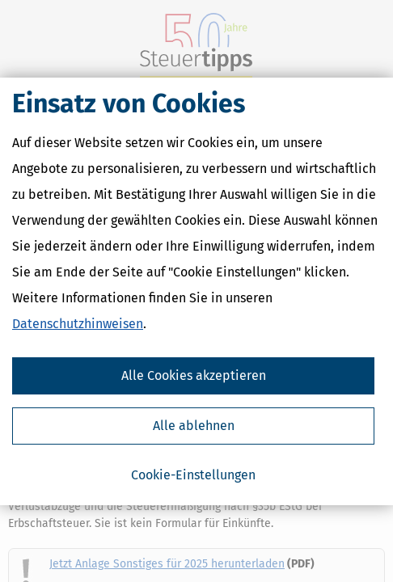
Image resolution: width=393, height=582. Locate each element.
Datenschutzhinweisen (77, 323)
